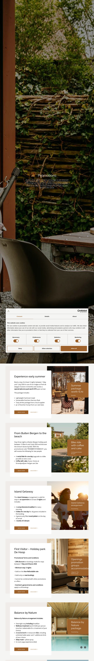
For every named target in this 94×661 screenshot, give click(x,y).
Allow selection (47, 348)
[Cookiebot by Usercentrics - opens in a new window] (79, 311)
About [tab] (75, 316)
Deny (20, 348)
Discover (37, 412)
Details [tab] (47, 316)
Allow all (74, 348)
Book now (23, 412)
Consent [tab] (19, 316)
